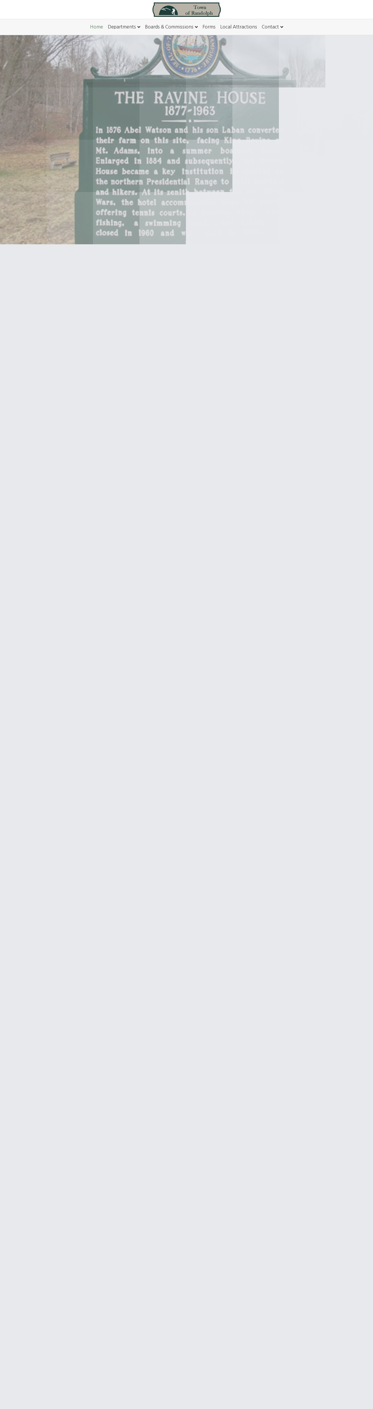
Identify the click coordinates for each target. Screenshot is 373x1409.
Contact (270, 26)
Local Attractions (238, 26)
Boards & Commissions (169, 26)
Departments (122, 26)
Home (96, 26)
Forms (209, 26)
